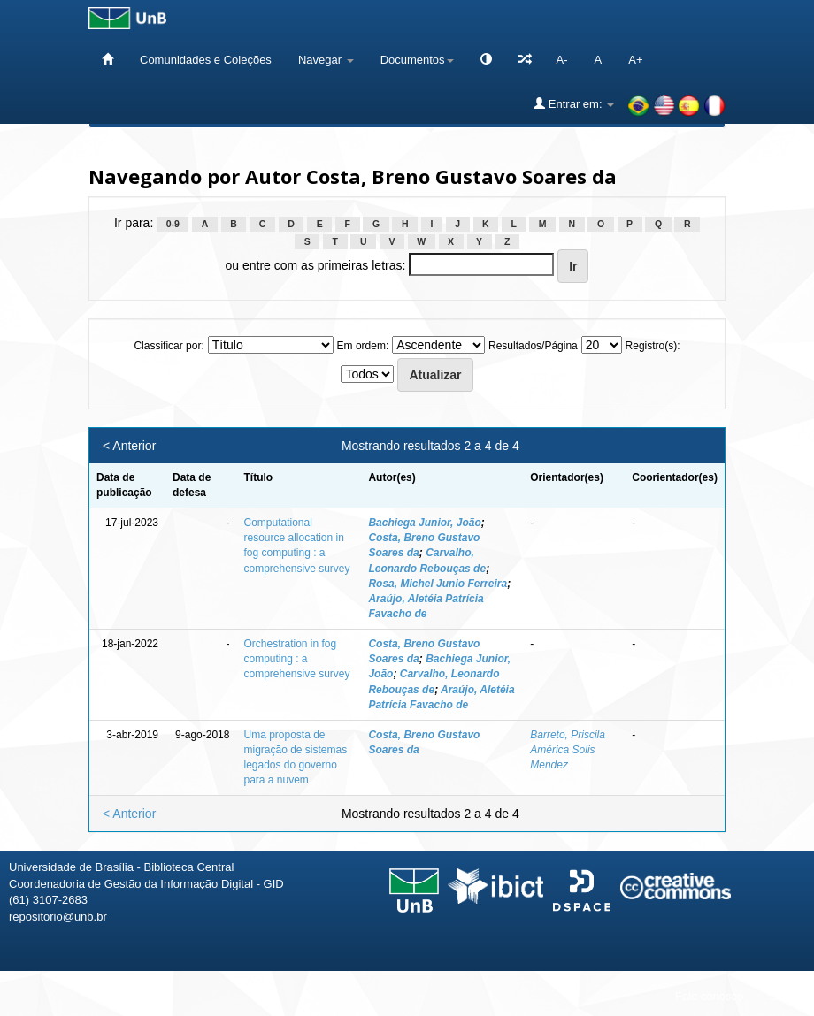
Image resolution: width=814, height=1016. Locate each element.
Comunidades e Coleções (206, 59)
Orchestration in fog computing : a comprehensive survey (296, 659)
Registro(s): (653, 346)
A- (562, 59)
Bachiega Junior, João (424, 522)
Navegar (326, 59)
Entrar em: (574, 103)
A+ (635, 59)
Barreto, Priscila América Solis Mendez (567, 750)
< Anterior (129, 446)
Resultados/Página (533, 346)
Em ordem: (363, 346)
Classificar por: (169, 346)
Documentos (417, 59)
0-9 (173, 223)
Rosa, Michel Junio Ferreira (437, 583)
